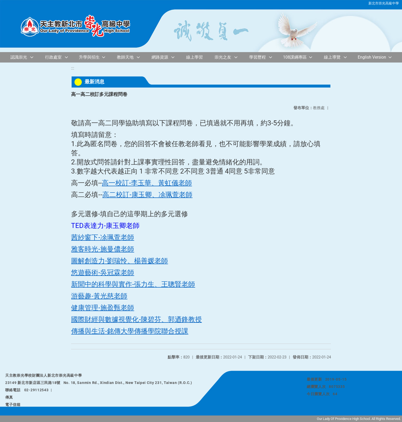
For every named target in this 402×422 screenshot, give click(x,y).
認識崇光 (18, 57)
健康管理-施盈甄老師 (102, 307)
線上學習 (194, 57)
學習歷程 (257, 57)
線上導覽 (332, 57)
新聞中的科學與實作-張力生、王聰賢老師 (133, 284)
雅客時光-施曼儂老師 (102, 249)
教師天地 (125, 57)
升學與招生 (89, 57)
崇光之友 (223, 57)
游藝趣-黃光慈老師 (99, 296)
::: (72, 68)
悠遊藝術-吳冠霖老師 (102, 272)
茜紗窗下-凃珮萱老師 (102, 237)
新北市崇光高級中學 (383, 3)
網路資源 (160, 57)
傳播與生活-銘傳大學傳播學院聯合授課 (129, 331)
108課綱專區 (295, 57)
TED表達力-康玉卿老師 (105, 225)
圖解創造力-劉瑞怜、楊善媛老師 (119, 261)
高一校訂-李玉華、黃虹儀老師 (147, 183)
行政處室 (53, 57)
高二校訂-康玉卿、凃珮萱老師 (147, 194)
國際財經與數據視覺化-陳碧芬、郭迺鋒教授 (136, 319)
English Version (372, 57)
